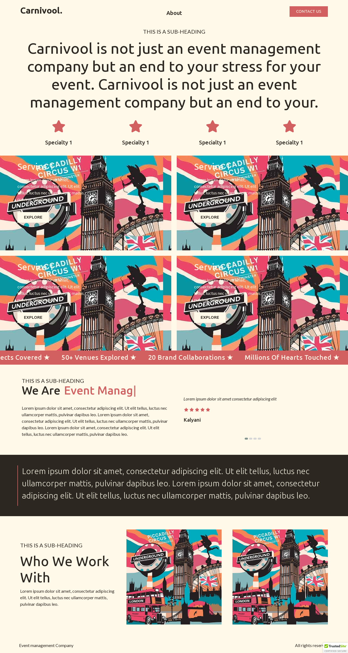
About (174, 13)
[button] (246, 438)
